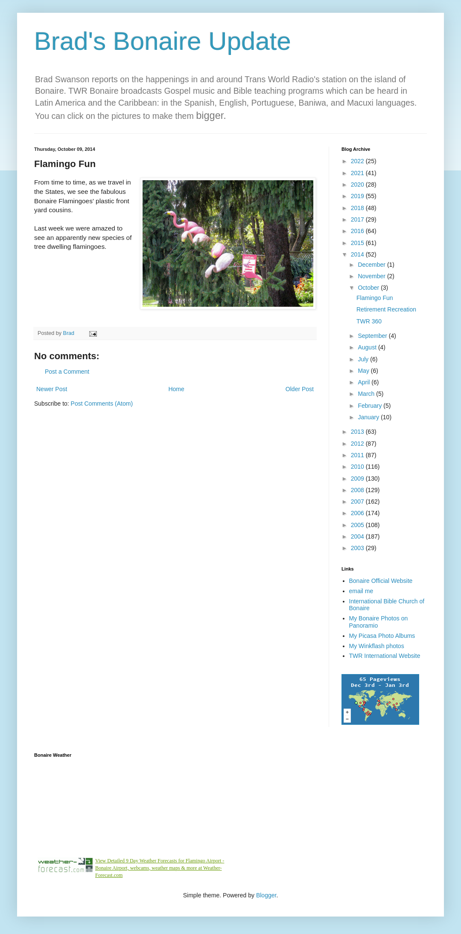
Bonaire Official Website (381, 580)
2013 (358, 431)
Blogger (266, 895)
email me (361, 591)
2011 (358, 455)
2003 (358, 548)
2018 (358, 208)
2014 (358, 254)
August (368, 347)
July (364, 359)
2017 (358, 219)
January (369, 417)
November (372, 276)
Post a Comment (67, 371)
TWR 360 (369, 321)
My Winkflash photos (376, 646)
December (372, 264)
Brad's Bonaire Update (162, 41)
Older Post (300, 389)
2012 (358, 443)
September (373, 335)
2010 (358, 466)
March (367, 393)
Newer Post (51, 389)
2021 (358, 173)
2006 (358, 513)
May (364, 370)
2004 (358, 536)
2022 (358, 161)
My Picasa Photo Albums (382, 635)
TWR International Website (384, 655)
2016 (358, 231)
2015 (358, 242)
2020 (358, 184)
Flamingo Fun (374, 297)
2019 (358, 196)
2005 (358, 525)
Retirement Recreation (386, 309)
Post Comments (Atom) (102, 403)
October (369, 287)
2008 (358, 490)
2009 (358, 478)
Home (176, 389)
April (364, 382)
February (370, 405)
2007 (358, 501)
